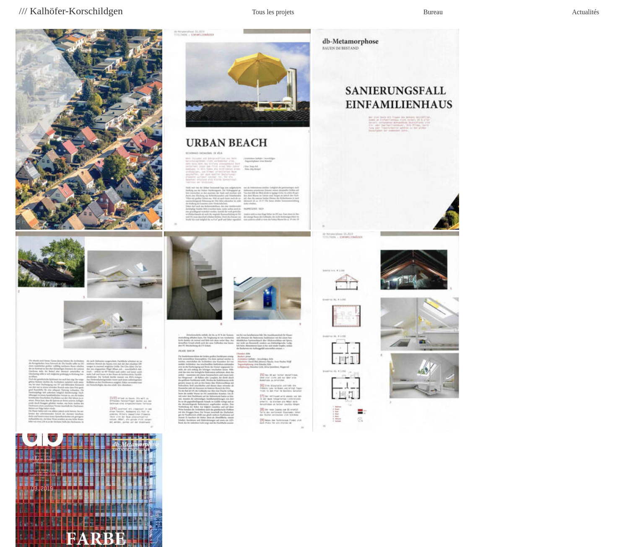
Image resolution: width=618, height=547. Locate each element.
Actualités (585, 12)
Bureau (433, 12)
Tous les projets (273, 12)
